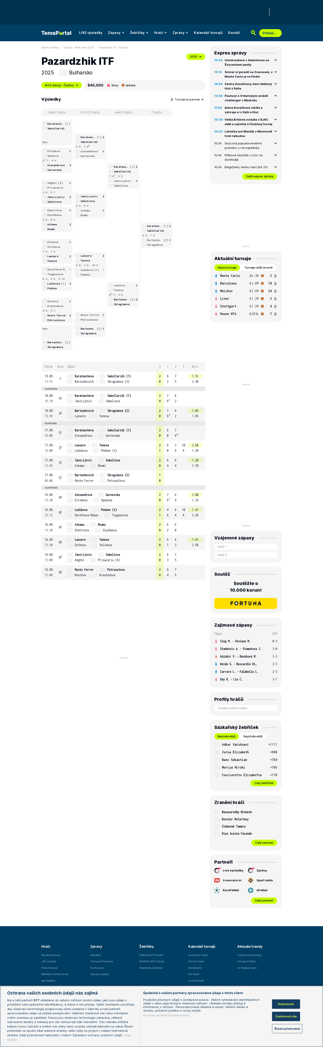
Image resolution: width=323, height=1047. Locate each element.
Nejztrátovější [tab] (253, 736)
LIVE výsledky (90, 33)
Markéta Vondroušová (54, 974)
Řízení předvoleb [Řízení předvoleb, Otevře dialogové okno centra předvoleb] (287, 1028)
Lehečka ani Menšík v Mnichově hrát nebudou (248, 134)
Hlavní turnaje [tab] (227, 267)
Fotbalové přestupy (249, 955)
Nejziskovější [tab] (226, 736)
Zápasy (116, 33)
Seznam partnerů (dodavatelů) (166, 1015)
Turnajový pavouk (187, 99)
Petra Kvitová (49, 967)
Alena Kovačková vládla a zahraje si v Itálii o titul (244, 110)
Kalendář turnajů (208, 33)
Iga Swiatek (48, 980)
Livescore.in (227, 880)
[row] (123, 379)
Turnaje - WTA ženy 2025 (78, 47)
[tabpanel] (245, 295)
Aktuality (95, 955)
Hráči (160, 33)
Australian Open (198, 955)
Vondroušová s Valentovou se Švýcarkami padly (247, 62)
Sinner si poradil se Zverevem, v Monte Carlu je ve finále (249, 74)
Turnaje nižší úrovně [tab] (258, 267)
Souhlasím (286, 1004)
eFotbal (258, 890)
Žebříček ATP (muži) (151, 955)
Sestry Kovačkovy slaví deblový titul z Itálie (248, 86)
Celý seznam (264, 842)
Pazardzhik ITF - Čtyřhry (113, 47)
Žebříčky (139, 33)
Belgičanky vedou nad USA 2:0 (246, 167)
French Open (196, 961)
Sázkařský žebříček (151, 967)
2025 (196, 56)
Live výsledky (228, 870)
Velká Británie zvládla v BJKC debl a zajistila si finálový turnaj (248, 122)
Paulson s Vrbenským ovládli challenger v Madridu (246, 98)
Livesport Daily (246, 961)
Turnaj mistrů (196, 980)
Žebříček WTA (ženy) (151, 961)
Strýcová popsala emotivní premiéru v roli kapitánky (243, 145)
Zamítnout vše (286, 1016)
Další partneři (264, 900)
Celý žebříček (263, 783)
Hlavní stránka (49, 47)
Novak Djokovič (50, 955)
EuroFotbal (226, 890)
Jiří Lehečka (48, 961)
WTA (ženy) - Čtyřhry (62, 85)
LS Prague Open (247, 967)
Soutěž (234, 33)
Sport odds (260, 880)
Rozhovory (97, 967)
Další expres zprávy (259, 176)
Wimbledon (195, 967)
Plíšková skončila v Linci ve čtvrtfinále (244, 157)
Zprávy (180, 33)
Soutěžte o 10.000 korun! (246, 587)
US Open (193, 974)
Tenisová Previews (101, 961)
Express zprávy (99, 974)
